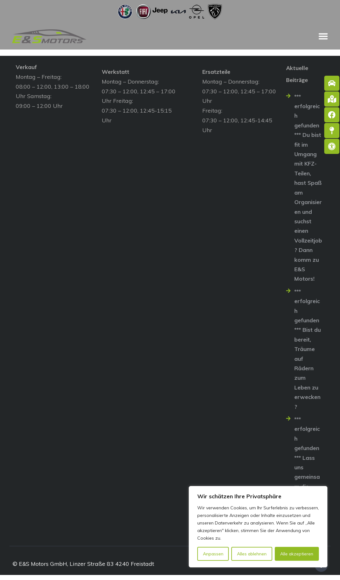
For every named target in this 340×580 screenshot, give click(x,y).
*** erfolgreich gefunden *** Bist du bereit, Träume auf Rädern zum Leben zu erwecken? (307, 351)
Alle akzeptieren (296, 554)
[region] (258, 526)
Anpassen (213, 554)
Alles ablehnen (252, 554)
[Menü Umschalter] (323, 36)
